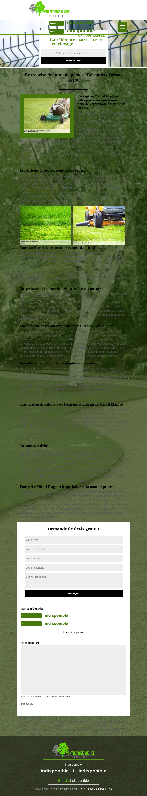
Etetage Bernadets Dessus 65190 (72, 723)
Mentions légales (96, 789)
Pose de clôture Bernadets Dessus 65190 (72, 732)
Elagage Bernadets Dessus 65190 (36, 723)
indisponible (81, 22)
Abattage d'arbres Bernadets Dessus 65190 (35, 732)
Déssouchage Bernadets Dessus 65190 (108, 732)
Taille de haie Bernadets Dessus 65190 (108, 723)
